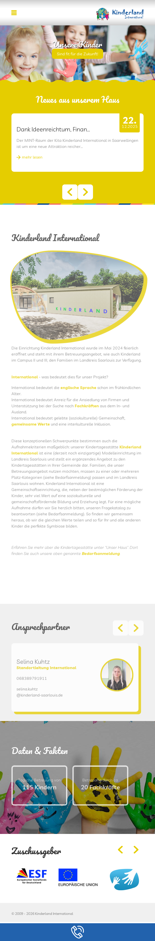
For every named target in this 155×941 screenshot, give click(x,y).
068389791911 (32, 690)
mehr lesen (32, 157)
